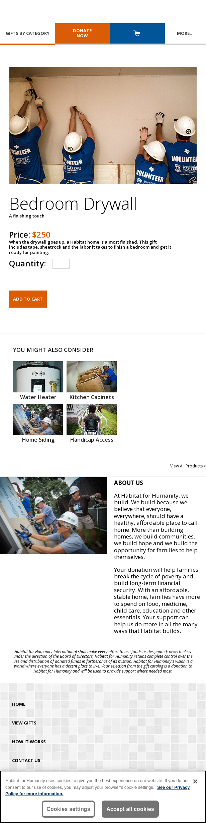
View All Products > (188, 466)
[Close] (195, 781)
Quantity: (27, 263)
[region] (103, 797)
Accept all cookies (130, 809)
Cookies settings (68, 809)
